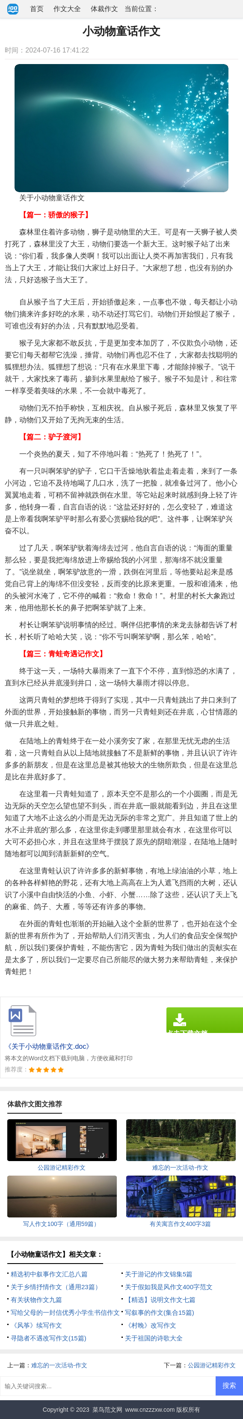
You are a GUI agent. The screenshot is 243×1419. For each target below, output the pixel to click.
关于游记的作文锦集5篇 (159, 1274)
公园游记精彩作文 (212, 1365)
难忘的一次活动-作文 (59, 1365)
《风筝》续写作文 (36, 1325)
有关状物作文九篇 (36, 1299)
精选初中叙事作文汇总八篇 (49, 1274)
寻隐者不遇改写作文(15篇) (48, 1338)
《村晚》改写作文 (150, 1325)
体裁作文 (104, 8)
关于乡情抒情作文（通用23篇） (56, 1286)
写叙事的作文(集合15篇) (159, 1312)
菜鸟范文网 (107, 1409)
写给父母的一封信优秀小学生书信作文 (65, 1312)
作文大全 (67, 8)
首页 (37, 8)
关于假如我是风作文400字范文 (169, 1286)
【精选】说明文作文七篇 (160, 1299)
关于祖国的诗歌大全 (154, 1338)
